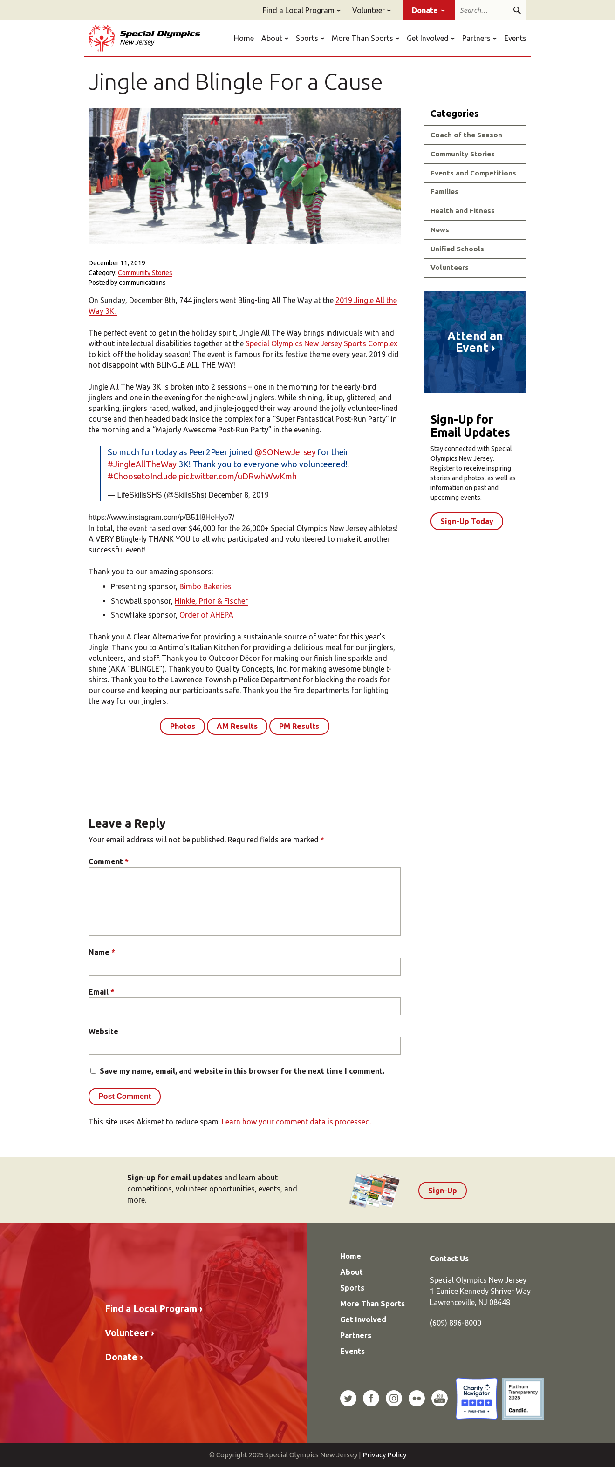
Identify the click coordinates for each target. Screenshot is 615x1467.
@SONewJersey (285, 452)
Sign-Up (442, 1190)
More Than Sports (362, 38)
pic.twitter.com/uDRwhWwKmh (238, 476)
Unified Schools (457, 249)
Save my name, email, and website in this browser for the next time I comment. (242, 1071)
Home (244, 38)
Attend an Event (475, 342)
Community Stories (145, 272)
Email (101, 992)
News (439, 230)
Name (102, 952)
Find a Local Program (299, 10)
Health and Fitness (462, 211)
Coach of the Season (466, 135)
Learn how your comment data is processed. (296, 1121)
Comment (109, 861)
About (271, 38)
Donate (425, 10)
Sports (307, 38)
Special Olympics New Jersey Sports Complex (321, 343)
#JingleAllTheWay (142, 464)
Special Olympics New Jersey (144, 38)
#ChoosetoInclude (142, 476)
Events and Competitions (473, 173)
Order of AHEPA (206, 615)
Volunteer (368, 10)
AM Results (237, 726)
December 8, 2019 (239, 495)
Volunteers (449, 267)
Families (444, 191)
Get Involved (428, 38)
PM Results (299, 726)
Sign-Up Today (466, 521)
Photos (182, 726)
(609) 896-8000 (455, 1323)
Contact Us (449, 1258)
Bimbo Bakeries (205, 586)
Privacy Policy (384, 1455)
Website (103, 1031)
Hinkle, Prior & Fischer (211, 601)
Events (515, 38)
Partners (476, 38)
